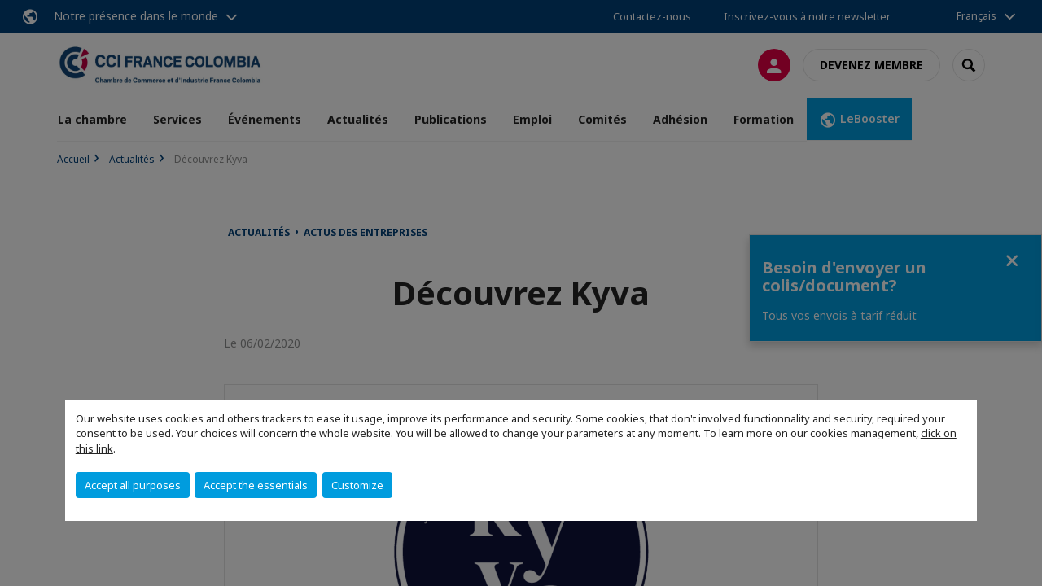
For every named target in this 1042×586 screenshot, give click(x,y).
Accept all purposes (133, 485)
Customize (357, 485)
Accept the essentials (256, 485)
